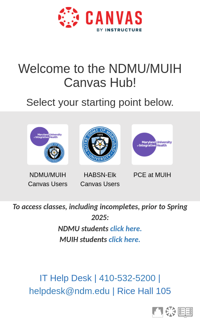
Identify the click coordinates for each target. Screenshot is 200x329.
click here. (126, 228)
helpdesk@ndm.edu (69, 291)
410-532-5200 (127, 278)
